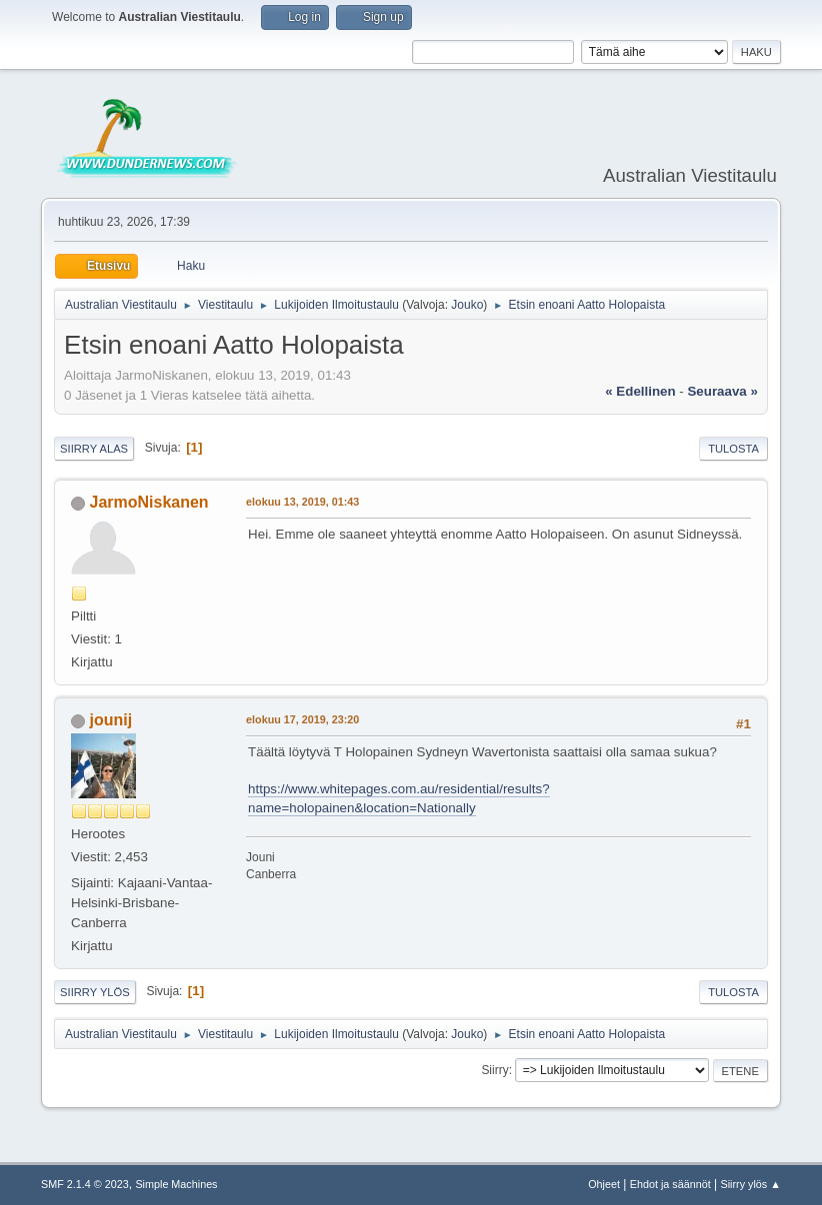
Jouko (467, 305)
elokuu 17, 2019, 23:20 (302, 719)
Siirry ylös (95, 992)
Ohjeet (604, 1184)
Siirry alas (94, 449)
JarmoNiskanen (149, 502)
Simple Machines (176, 1184)
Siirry (494, 1070)
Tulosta (733, 449)
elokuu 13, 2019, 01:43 (302, 502)
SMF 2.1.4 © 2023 (85, 1184)
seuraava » (722, 391)
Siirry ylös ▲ (751, 1184)
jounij (111, 719)
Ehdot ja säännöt (670, 1184)
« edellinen (640, 391)
